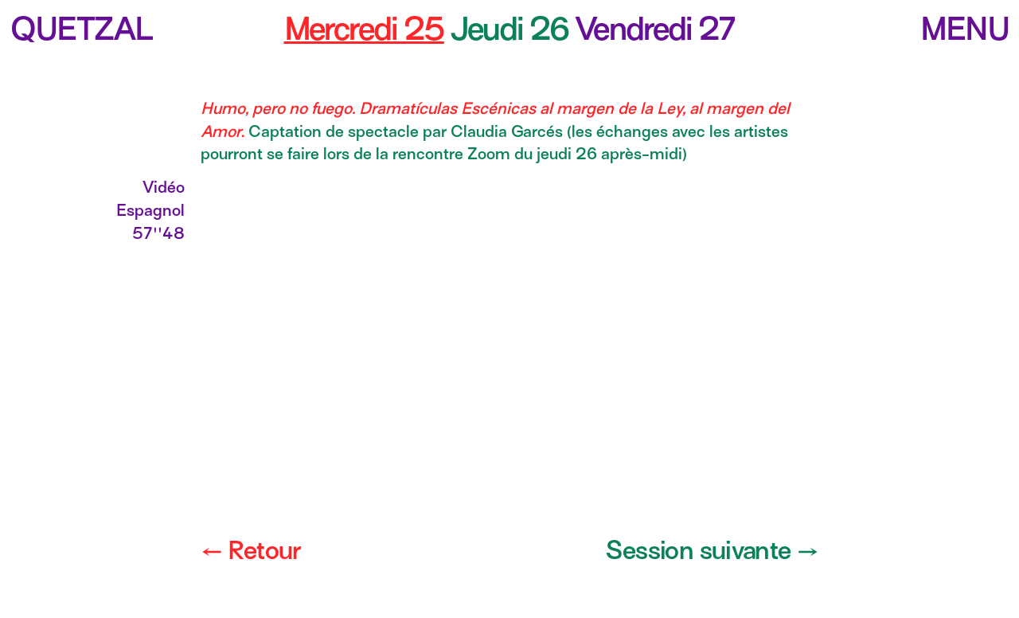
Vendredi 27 (655, 28)
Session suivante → (712, 550)
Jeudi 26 (513, 28)
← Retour (251, 550)
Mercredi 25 (364, 28)
